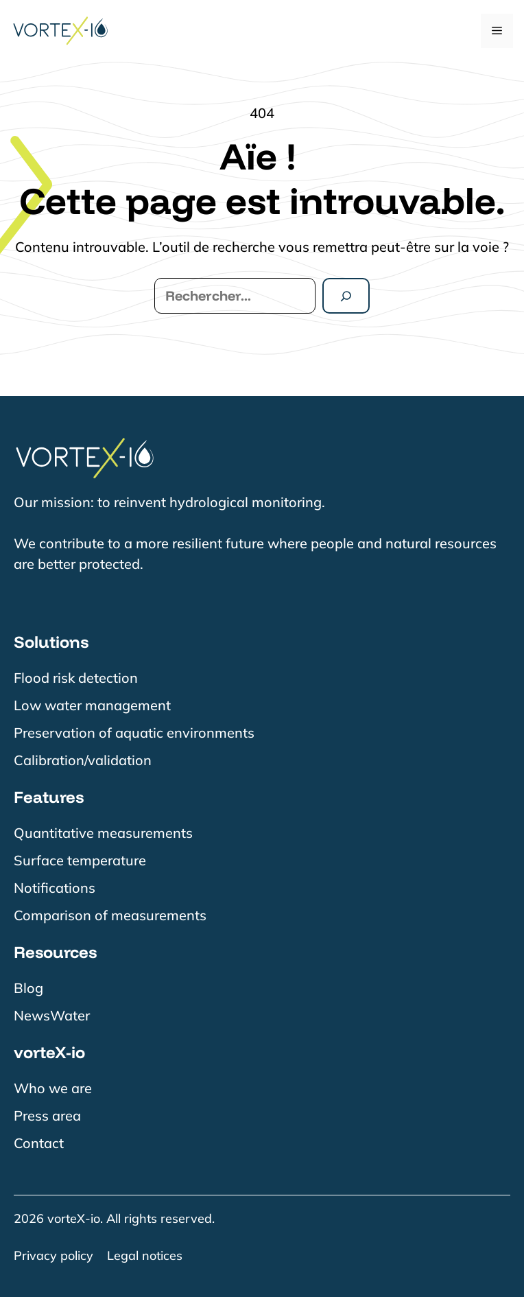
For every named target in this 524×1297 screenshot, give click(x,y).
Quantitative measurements (103, 832)
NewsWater (52, 1015)
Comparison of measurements (110, 915)
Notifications (54, 887)
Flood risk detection (76, 677)
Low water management (92, 705)
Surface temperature (80, 860)
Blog (28, 987)
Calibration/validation (83, 760)
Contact (39, 1143)
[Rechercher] (346, 296)
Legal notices (144, 1255)
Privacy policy (53, 1255)
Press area (47, 1115)
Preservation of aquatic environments (134, 732)
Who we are (53, 1088)
